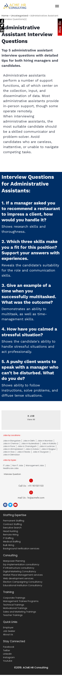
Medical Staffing (12, 541)
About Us (8, 634)
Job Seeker (9, 631)
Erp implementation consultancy (21, 564)
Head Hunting (10, 531)
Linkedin (7, 653)
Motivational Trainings (15, 608)
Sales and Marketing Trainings (19, 611)
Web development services (18, 578)
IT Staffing (8, 538)
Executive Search (12, 527)
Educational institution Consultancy (22, 585)
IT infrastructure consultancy (18, 567)
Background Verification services (21, 548)
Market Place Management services (23, 574)
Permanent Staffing (13, 520)
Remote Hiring (10, 534)
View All (31, 419)
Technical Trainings (13, 604)
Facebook (8, 646)
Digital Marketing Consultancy (19, 571)
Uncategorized (19, 15)
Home (5, 15)
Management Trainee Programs (20, 601)
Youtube (7, 660)
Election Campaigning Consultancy (22, 581)
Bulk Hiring (8, 545)
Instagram (9, 657)
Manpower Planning (14, 560)
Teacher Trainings (13, 615)
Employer (8, 627)
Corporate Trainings (14, 597)
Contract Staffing (12, 524)
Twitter (6, 650)
